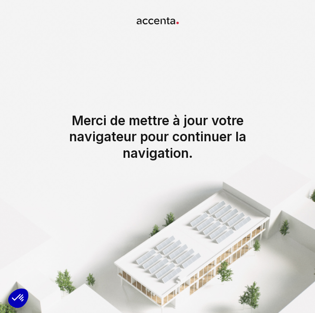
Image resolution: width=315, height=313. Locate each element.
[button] (18, 298)
